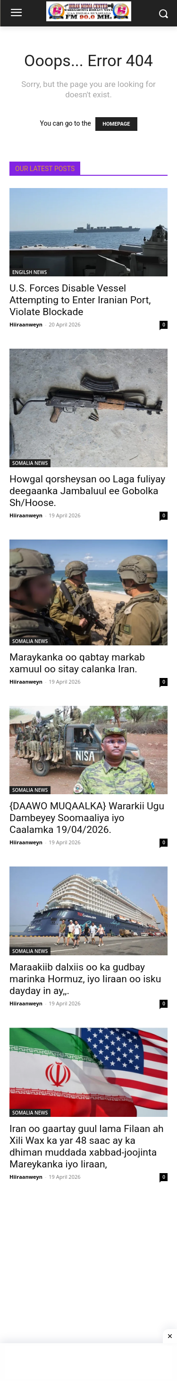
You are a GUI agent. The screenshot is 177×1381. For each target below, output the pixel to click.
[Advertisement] (88, 1289)
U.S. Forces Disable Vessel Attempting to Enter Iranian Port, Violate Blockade (80, 300)
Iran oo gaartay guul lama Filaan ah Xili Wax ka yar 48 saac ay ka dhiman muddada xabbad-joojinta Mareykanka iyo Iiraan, (86, 1146)
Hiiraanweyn (25, 324)
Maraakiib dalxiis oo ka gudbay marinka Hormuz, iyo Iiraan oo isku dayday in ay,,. (85, 978)
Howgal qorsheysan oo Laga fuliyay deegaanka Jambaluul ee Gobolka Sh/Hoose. (87, 490)
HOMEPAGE (116, 124)
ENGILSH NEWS (29, 272)
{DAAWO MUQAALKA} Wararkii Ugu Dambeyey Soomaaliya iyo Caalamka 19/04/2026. (86, 817)
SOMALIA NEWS (30, 463)
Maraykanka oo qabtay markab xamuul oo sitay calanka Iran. (77, 663)
